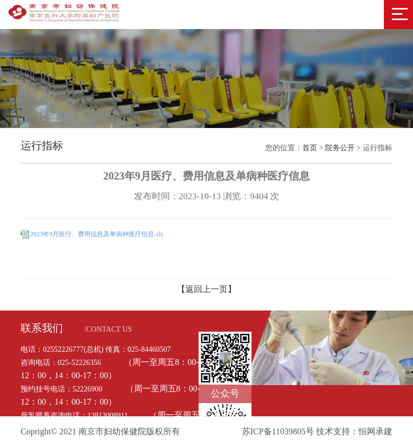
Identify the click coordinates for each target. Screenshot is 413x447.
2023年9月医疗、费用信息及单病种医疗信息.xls (96, 233)
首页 (309, 148)
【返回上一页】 (206, 289)
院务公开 (340, 148)
